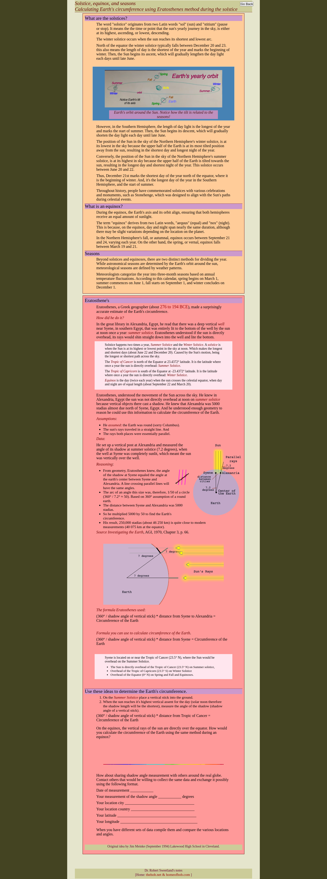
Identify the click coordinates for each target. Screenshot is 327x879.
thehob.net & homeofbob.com (168, 874)
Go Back (247, 4)
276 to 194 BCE (174, 306)
